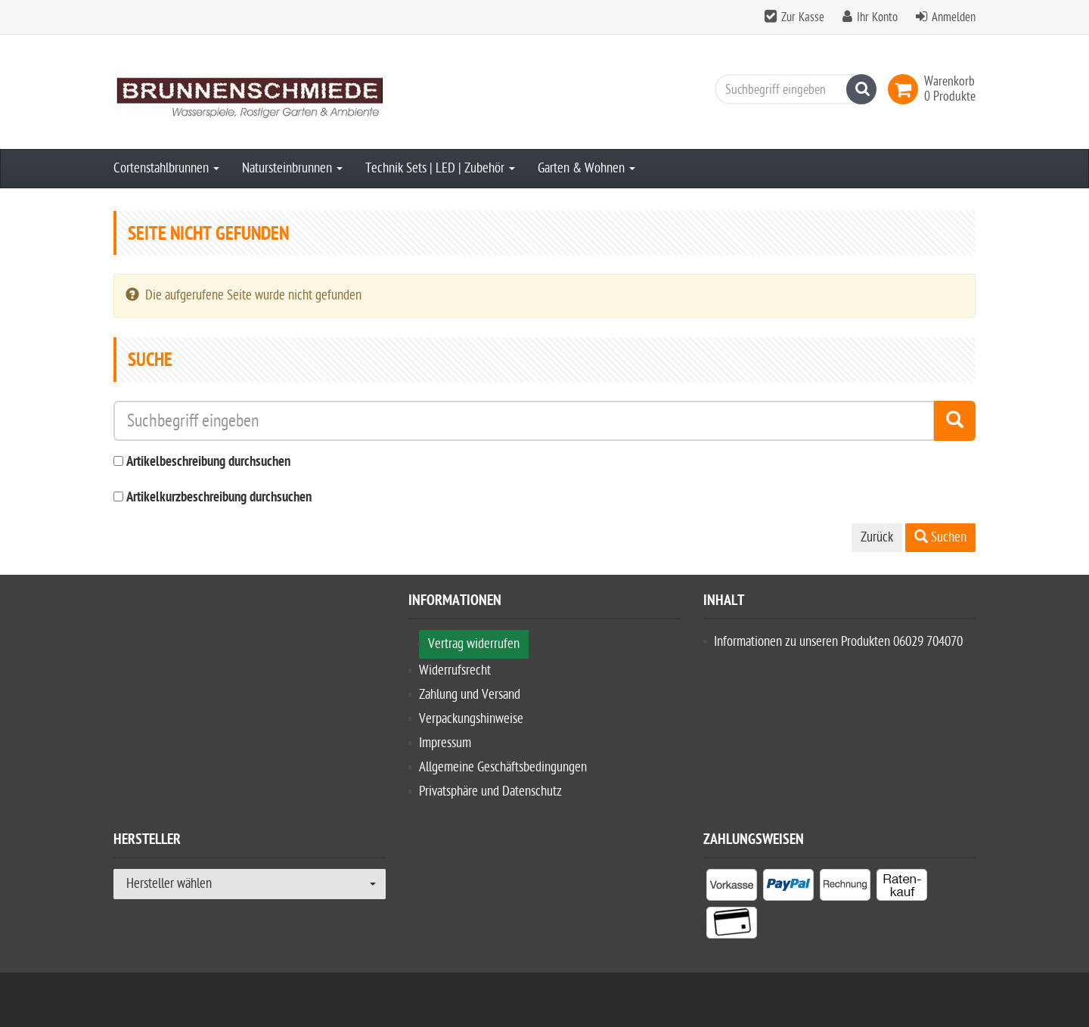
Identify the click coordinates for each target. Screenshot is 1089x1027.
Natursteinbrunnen (292, 168)
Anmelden (954, 17)
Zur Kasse (802, 17)
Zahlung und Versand (469, 695)
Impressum (445, 743)
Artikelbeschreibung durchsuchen (208, 462)
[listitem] (731, 888)
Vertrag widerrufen (474, 644)
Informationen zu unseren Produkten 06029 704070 (838, 642)
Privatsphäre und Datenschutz (490, 791)
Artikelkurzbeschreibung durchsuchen (219, 498)
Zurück (877, 537)
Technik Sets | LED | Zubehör (440, 168)
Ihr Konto (877, 17)
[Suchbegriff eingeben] (792, 89)
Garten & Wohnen (586, 168)
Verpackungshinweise (471, 719)
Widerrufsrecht (455, 670)
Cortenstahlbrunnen (166, 168)
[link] (906, 89)
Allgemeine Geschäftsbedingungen (503, 767)
